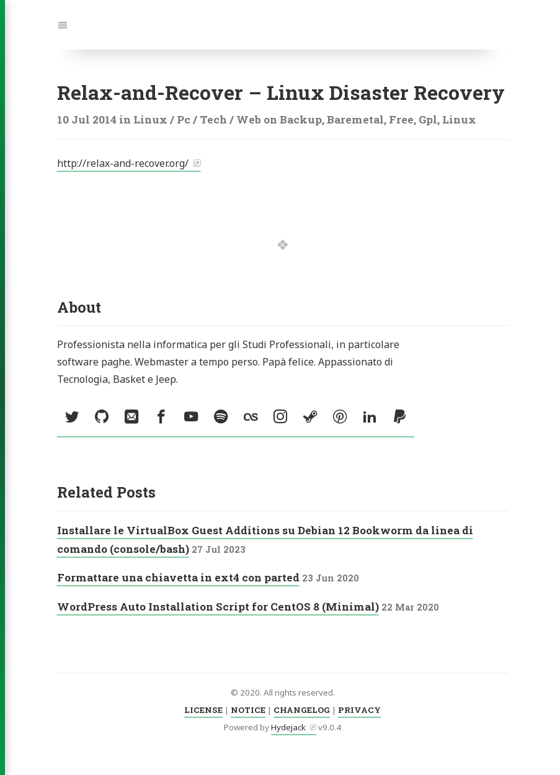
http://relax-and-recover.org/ (123, 163)
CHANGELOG (301, 709)
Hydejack (288, 727)
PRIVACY (359, 709)
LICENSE (203, 709)
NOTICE (248, 709)
